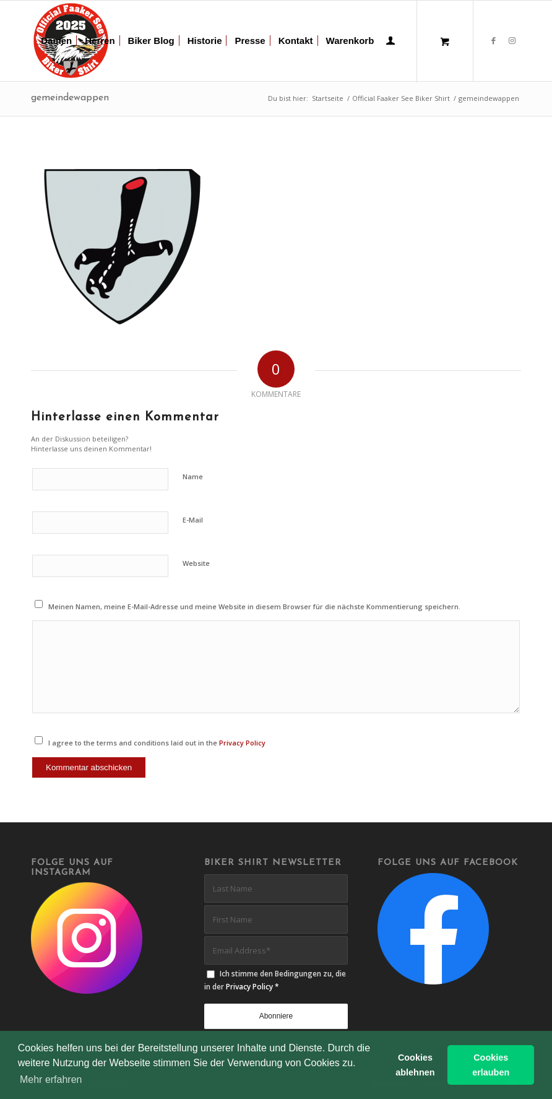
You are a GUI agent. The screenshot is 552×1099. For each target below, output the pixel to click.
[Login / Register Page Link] (390, 42)
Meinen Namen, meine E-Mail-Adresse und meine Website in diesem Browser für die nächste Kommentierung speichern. (254, 606)
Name (193, 476)
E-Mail (193, 519)
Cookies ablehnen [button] (414, 1065)
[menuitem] (56, 41)
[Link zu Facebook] (493, 40)
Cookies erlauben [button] (490, 1065)
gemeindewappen (70, 98)
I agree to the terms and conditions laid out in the (156, 742)
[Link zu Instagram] (511, 40)
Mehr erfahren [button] (51, 1079)
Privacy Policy (242, 742)
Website (196, 563)
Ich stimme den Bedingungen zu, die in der (275, 980)
